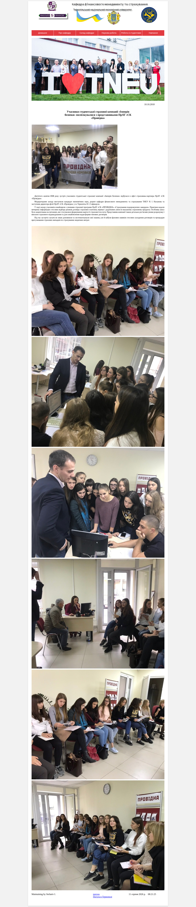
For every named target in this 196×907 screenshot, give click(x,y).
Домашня (42, 33)
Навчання (153, 33)
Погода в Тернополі (102, 897)
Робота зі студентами (131, 33)
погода (96, 894)
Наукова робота (109, 33)
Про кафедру (65, 33)
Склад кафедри (87, 33)
